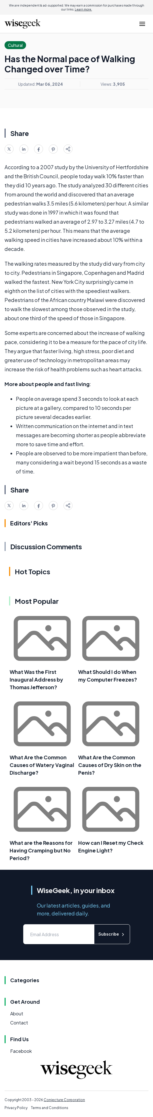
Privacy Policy (16, 1108)
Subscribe (112, 934)
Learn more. (83, 9)
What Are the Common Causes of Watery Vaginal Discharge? (42, 765)
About (16, 1014)
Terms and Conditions (49, 1108)
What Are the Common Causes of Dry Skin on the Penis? (109, 765)
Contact (19, 1023)
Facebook (21, 1051)
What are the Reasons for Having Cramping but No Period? (41, 850)
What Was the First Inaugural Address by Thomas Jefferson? (36, 679)
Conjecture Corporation (64, 1100)
